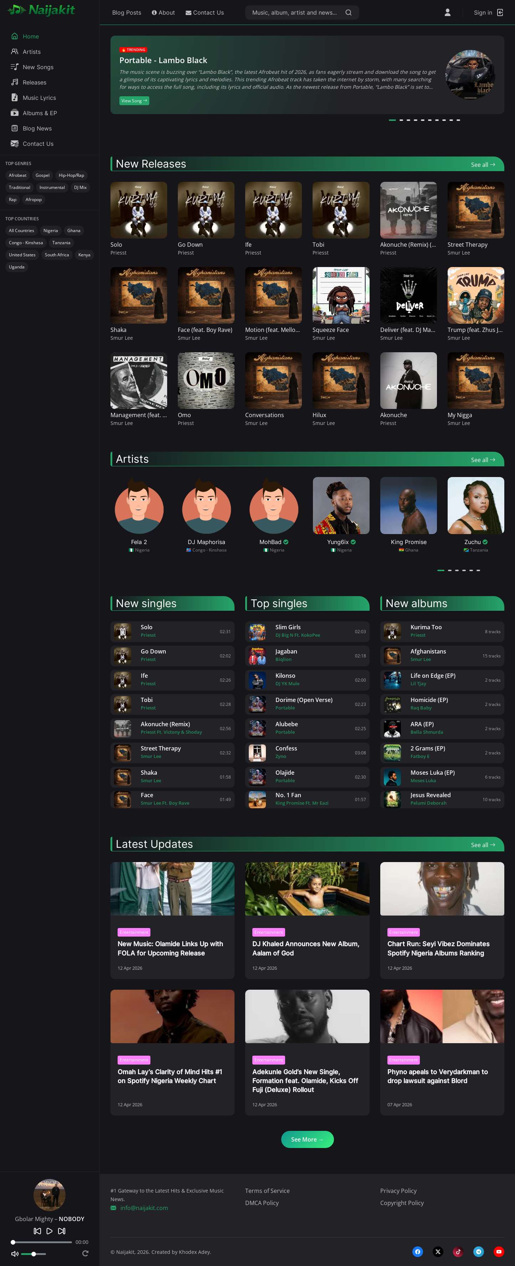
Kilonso (285, 676)
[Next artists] (500, 570)
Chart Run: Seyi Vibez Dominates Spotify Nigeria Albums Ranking (438, 948)
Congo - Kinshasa (26, 243)
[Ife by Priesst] (122, 680)
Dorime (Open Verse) (304, 700)
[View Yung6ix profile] (341, 515)
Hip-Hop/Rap (71, 175)
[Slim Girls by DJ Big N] (257, 631)
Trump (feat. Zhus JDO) (478, 330)
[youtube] (499, 1251)
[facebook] (417, 1251)
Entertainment (134, 932)
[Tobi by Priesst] (122, 704)
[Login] (489, 12)
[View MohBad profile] (274, 515)
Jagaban (286, 651)
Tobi (318, 244)
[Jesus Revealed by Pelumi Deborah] (392, 799)
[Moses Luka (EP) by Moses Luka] (392, 777)
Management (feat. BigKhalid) (149, 415)
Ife (248, 244)
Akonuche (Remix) (165, 724)
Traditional (19, 187)
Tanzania (61, 243)
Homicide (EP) (429, 700)
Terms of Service (267, 1191)
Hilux (319, 415)
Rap (12, 199)
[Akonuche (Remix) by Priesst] (122, 728)
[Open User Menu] (447, 12)
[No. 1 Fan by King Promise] (257, 799)
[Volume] (33, 1254)
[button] (392, 120)
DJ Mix (80, 187)
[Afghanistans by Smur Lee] (392, 656)
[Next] (61, 1231)
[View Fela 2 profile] (139, 515)
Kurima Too (426, 627)
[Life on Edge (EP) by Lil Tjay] (392, 680)
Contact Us (205, 12)
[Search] (348, 12)
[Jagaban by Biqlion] (257, 656)
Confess (286, 748)
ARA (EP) (422, 724)
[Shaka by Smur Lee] (122, 777)
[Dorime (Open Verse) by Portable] (257, 704)
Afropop (34, 199)
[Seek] (41, 1242)
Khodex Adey (194, 1252)
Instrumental (52, 187)
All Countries (21, 230)
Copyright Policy (402, 1203)
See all (483, 164)
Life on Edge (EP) (433, 676)
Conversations (264, 415)
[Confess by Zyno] (257, 753)
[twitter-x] (438, 1251)
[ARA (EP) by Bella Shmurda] (392, 728)
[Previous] (37, 1231)
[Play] (49, 1231)
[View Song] (470, 75)
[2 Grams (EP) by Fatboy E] (392, 753)
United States (22, 255)
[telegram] (478, 1251)
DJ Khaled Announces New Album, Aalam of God (305, 948)
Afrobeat (17, 175)
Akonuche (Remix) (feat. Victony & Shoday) (437, 244)
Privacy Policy (398, 1191)
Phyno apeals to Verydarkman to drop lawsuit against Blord (437, 1076)
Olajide (284, 772)
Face (147, 795)
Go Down (190, 244)
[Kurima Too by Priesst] (392, 631)
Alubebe (286, 724)
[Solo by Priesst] (122, 631)
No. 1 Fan (288, 795)
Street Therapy (468, 244)
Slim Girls (288, 627)
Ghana (74, 230)
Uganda (17, 267)
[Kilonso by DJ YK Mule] (257, 680)
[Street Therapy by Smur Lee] (122, 753)
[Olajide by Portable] (257, 777)
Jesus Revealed (431, 795)
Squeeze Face (331, 330)
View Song (134, 101)
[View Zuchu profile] (476, 515)
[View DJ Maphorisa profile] (206, 515)
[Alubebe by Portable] (257, 728)
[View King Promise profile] (408, 515)
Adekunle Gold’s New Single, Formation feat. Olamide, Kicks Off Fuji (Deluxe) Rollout (305, 1080)
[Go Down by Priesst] (122, 656)
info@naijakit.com (139, 1208)
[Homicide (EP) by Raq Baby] (392, 704)
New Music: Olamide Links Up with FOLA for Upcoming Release (170, 948)
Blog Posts (125, 12)
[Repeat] (85, 1254)
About (163, 12)
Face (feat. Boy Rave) (205, 330)
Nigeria (50, 230)
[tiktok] (458, 1251)
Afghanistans (428, 651)
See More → (307, 1139)
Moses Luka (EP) (433, 772)
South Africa (57, 255)
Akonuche (393, 415)
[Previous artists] (489, 570)
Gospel (43, 175)
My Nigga (460, 415)
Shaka (118, 330)
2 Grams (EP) (428, 748)
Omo (184, 415)
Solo (116, 244)
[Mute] (15, 1254)
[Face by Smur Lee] (122, 799)
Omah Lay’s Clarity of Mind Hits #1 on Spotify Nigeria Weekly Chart (170, 1076)
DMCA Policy (262, 1203)
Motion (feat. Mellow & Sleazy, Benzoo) (297, 330)
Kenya (84, 255)
